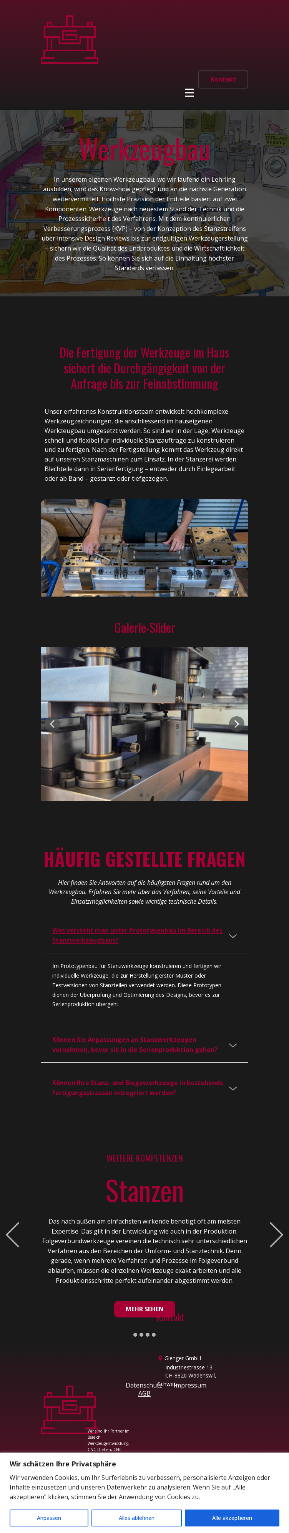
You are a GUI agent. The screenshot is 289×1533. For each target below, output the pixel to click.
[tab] (144, 935)
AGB (144, 1393)
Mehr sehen (145, 1309)
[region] (144, 1493)
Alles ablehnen (136, 1517)
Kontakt (223, 79)
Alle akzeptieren (232, 1517)
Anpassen (49, 1517)
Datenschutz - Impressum (166, 1385)
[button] (52, 724)
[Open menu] (189, 93)
